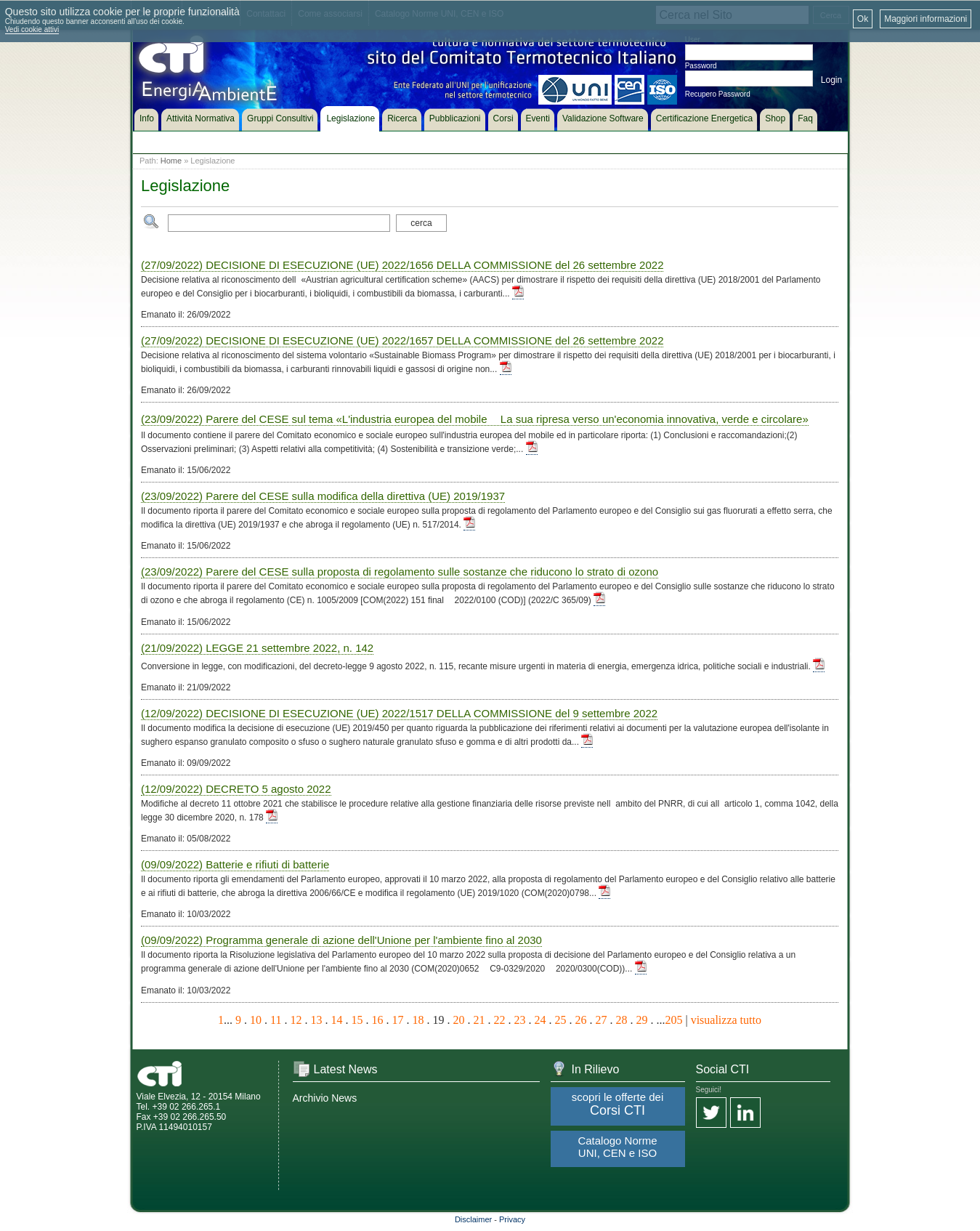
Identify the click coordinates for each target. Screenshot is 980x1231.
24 (540, 1020)
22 (499, 1020)
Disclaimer (473, 1219)
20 (458, 1020)
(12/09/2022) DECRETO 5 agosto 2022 (236, 789)
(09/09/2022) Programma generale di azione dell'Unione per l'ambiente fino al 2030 (341, 940)
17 (397, 1020)
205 (673, 1020)
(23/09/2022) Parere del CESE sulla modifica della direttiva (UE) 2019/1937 (323, 496)
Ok (862, 19)
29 (641, 1020)
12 (295, 1020)
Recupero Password (717, 94)
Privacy (512, 1219)
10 (256, 1020)
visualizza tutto (726, 1020)
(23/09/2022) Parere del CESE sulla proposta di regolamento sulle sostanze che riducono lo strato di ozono (399, 571)
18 (418, 1020)
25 (560, 1020)
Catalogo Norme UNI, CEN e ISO (617, 1146)
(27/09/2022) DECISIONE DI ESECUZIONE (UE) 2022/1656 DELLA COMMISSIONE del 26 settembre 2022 (402, 265)
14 (336, 1020)
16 (377, 1020)
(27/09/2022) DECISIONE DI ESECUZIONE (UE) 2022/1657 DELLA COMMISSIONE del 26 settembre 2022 (402, 340)
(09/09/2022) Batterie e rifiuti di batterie (235, 864)
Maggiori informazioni (925, 19)
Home (171, 160)
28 (621, 1020)
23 (519, 1020)
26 (580, 1020)
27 (601, 1020)
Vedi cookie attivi (32, 29)
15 (357, 1020)
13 (316, 1020)
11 (275, 1020)
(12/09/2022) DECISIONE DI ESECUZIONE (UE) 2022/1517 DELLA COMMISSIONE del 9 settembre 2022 (399, 713)
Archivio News (325, 1098)
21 (479, 1020)
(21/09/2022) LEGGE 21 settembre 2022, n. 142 (257, 648)
